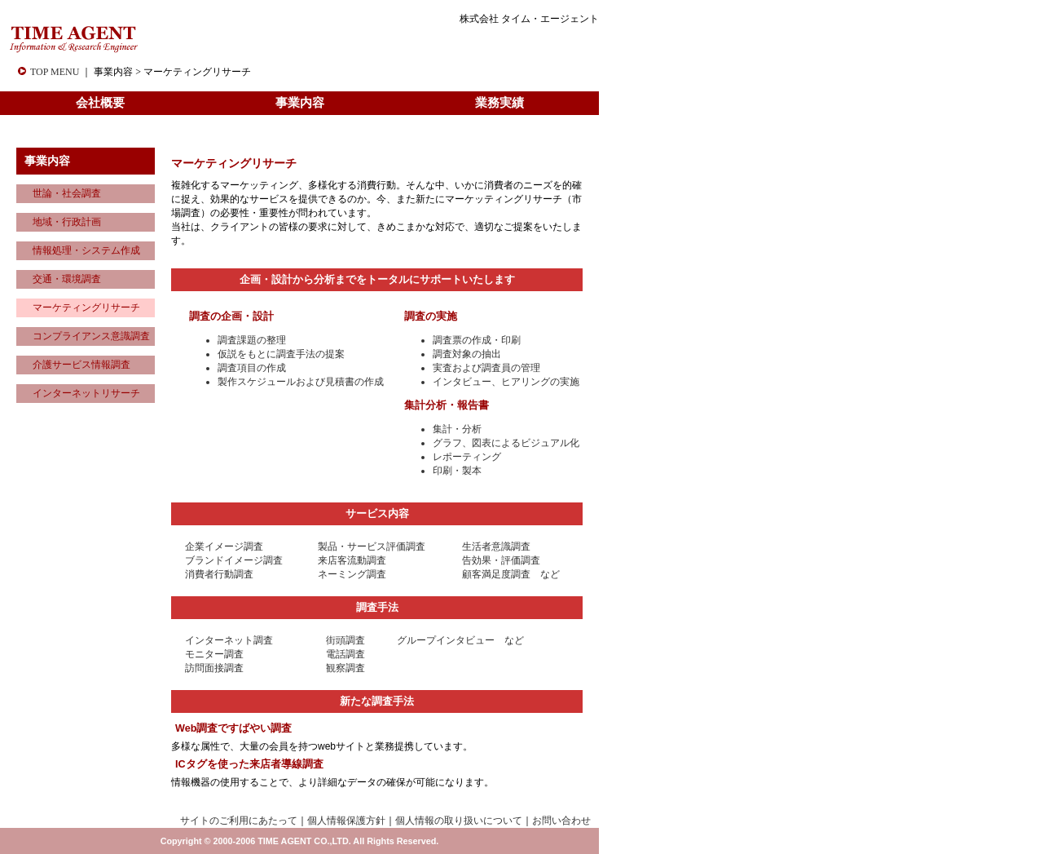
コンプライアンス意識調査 (91, 336)
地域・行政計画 (67, 222)
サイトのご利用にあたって (238, 820)
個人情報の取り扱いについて (458, 820)
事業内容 (299, 102)
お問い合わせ (561, 820)
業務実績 (499, 102)
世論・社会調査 (67, 193)
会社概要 (100, 102)
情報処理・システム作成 (86, 250)
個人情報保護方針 (346, 820)
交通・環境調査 (67, 279)
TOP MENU (54, 71)
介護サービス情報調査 (81, 364)
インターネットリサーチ (86, 393)
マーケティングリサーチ (86, 307)
